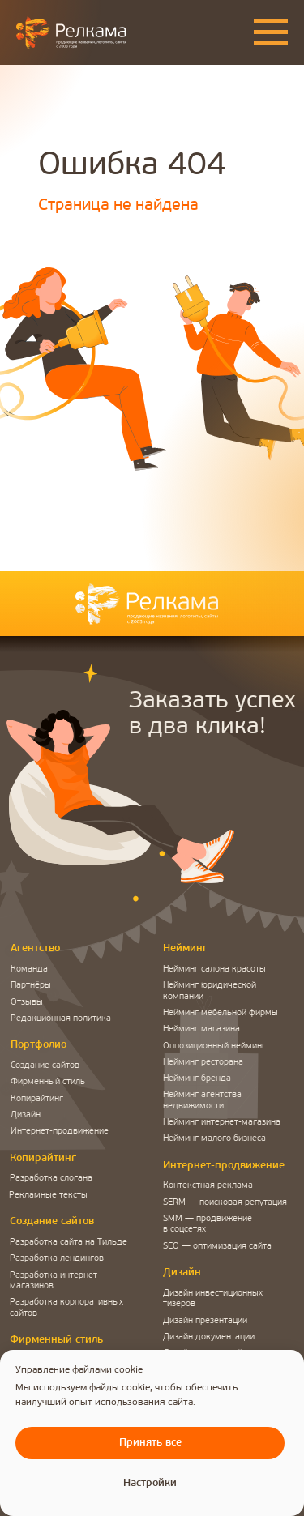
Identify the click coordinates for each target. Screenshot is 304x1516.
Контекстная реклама (208, 1185)
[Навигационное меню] (271, 32)
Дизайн (26, 1115)
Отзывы (27, 1002)
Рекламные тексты (48, 1195)
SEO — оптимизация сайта (217, 1246)
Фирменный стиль (48, 1082)
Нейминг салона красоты (214, 969)
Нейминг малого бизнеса (214, 1138)
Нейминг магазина (201, 1029)
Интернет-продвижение (60, 1131)
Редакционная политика (61, 1018)
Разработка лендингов (57, 1258)
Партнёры (31, 985)
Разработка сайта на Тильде (68, 1242)
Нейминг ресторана (203, 1062)
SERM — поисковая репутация (225, 1202)
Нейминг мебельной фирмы (220, 1013)
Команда (29, 969)
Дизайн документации (209, 1337)
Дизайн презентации (205, 1321)
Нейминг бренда (197, 1078)
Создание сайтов (45, 1065)
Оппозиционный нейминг (214, 1046)
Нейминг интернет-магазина (221, 1122)
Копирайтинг (37, 1099)
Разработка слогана (51, 1178)
